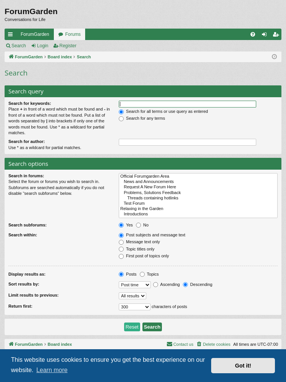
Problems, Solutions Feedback (198, 193)
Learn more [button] (52, 370)
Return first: (20, 306)
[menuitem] (253, 34)
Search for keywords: (29, 103)
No (142, 225)
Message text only (139, 241)
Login (42, 45)
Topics (149, 274)
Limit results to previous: (33, 295)
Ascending (166, 284)
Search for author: (26, 141)
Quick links (12, 36)
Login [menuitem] (266, 36)
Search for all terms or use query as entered (163, 111)
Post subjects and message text (152, 235)
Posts (128, 274)
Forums (73, 34)
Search (18, 45)
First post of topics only (144, 256)
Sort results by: (23, 284)
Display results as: (26, 274)
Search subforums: (27, 225)
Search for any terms (142, 118)
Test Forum (198, 203)
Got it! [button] (243, 366)
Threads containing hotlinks (198, 198)
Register (68, 45)
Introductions (198, 214)
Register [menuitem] (277, 36)
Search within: (22, 235)
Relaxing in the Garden (198, 209)
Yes (126, 225)
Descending (197, 284)
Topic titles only (136, 249)
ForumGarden (35, 34)
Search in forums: (26, 175)
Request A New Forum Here (198, 187)
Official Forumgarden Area (198, 176)
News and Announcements (198, 182)
